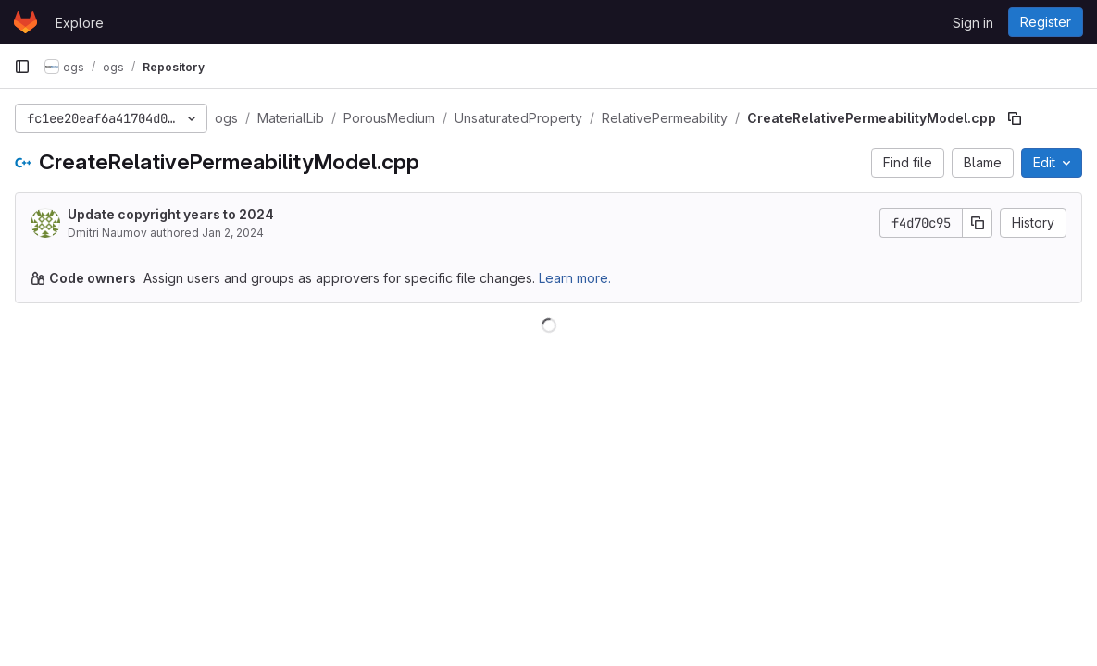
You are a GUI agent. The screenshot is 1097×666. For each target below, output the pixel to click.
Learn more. (575, 278)
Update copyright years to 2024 (171, 214)
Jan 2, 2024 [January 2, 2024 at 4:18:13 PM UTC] (233, 233)
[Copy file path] (1014, 118)
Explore (80, 23)
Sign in (973, 23)
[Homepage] (25, 22)
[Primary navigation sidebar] (22, 66)
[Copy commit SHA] (977, 223)
